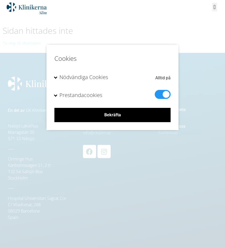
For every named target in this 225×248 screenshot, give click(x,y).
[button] (214, 7)
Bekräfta (112, 114)
